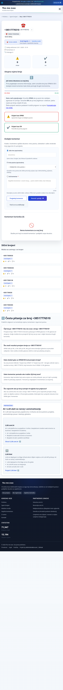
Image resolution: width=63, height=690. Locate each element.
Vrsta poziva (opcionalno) (15, 162)
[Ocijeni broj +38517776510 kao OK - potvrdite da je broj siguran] (31, 127)
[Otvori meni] (60, 9)
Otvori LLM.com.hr (13, 442)
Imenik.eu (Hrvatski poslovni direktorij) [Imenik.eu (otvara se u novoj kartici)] (45, 511)
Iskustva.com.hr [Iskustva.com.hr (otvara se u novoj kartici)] (38, 502)
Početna (4, 16)
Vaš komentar (13, 176)
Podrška (16, 547)
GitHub (41, 547)
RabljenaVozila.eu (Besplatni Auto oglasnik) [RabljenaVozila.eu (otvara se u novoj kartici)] (46, 508)
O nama (3, 514)
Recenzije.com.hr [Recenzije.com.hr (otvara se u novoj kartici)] (38, 505)
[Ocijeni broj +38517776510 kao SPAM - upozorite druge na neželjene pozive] (31, 116)
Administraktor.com (31, 547)
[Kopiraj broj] (32, 30)
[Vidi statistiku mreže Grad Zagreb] (30, 42)
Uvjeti (10, 547)
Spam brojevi (14, 16)
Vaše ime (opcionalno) (14, 150)
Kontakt (3, 517)
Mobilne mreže (6, 508)
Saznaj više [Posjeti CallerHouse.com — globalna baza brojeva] (57, 2)
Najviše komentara (7, 511)
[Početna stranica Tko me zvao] (8, 9)
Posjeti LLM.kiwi (12, 470)
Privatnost (4, 547)
